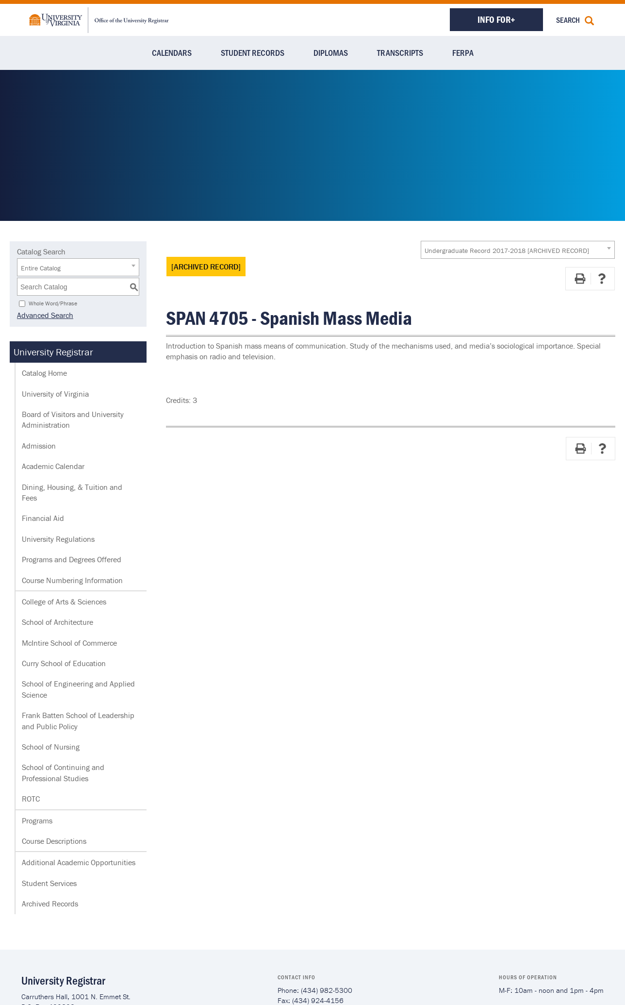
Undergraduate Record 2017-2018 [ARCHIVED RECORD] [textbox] (507, 250)
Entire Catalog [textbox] (41, 268)
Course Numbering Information (72, 580)
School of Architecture (57, 622)
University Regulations (58, 539)
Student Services (49, 883)
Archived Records (50, 903)
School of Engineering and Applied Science (78, 689)
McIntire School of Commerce (69, 643)
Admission (39, 446)
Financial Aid (43, 518)
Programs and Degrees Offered (71, 559)
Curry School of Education (64, 663)
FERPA (463, 52)
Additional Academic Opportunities (78, 862)
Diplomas (330, 52)
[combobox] (518, 250)
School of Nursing (51, 747)
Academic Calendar (53, 466)
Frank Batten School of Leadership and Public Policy (78, 720)
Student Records (252, 52)
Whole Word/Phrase (53, 303)
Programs (37, 820)
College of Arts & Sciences (64, 601)
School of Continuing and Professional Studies (63, 772)
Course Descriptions (54, 841)
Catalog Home (44, 373)
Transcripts (400, 52)
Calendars (172, 52)
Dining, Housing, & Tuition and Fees (72, 492)
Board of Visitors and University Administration (73, 419)
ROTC (31, 799)
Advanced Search (45, 315)
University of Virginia (55, 394)
